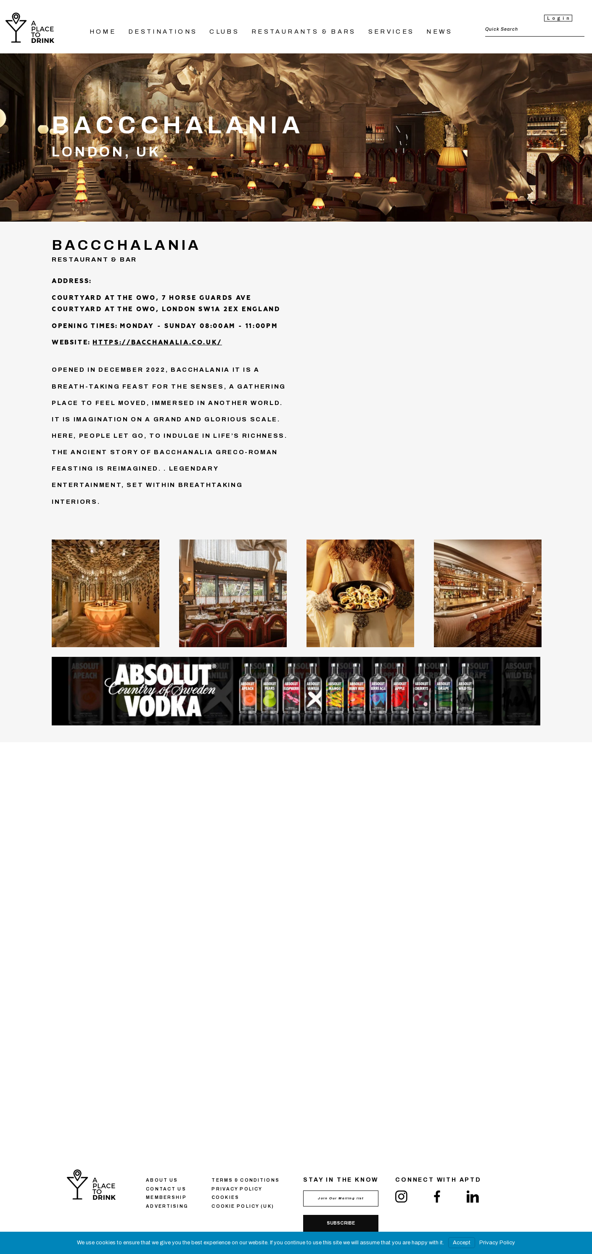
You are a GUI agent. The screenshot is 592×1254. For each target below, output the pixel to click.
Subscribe (341, 1223)
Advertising (167, 1206)
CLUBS (224, 31)
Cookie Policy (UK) (242, 1206)
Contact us (166, 1189)
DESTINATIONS (163, 31)
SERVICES (391, 31)
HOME (103, 31)
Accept (461, 1243)
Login (559, 18)
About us (162, 1180)
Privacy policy (236, 1189)
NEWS (439, 31)
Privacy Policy (497, 1243)
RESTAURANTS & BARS (303, 31)
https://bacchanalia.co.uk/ (157, 342)
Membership (166, 1197)
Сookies (225, 1197)
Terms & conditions (245, 1180)
